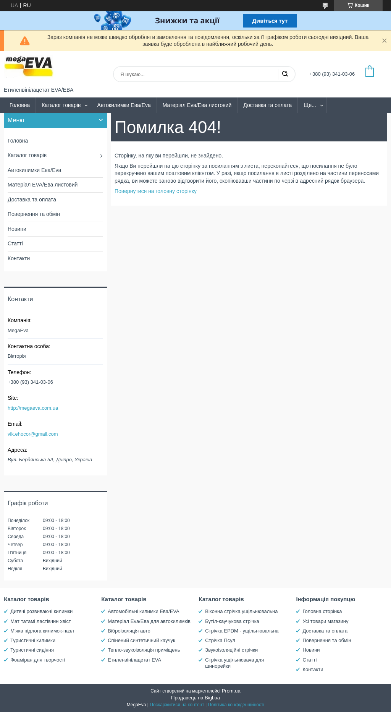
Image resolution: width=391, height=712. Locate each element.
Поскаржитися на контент (177, 704)
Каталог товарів (61, 105)
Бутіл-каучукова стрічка (232, 621)
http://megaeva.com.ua (33, 408)
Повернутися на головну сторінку (156, 191)
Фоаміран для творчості (37, 660)
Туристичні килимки (32, 640)
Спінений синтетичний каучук (141, 640)
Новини (17, 229)
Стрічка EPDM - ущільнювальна (241, 631)
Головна (20, 105)
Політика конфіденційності (236, 704)
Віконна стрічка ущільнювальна (241, 611)
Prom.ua (231, 691)
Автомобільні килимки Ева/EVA (143, 611)
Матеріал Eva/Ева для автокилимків (149, 621)
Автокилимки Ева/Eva (123, 105)
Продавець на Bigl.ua (195, 698)
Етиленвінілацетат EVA (134, 660)
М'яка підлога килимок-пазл (42, 631)
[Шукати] (285, 74)
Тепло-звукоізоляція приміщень (144, 650)
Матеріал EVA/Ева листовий (43, 185)
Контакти (19, 258)
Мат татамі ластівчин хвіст (40, 621)
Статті (15, 243)
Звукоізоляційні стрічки (231, 650)
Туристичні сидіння (32, 650)
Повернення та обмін (34, 214)
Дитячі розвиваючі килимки (41, 611)
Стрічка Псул (220, 640)
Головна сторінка (322, 611)
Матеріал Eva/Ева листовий (197, 105)
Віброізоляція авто (129, 631)
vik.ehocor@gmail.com (33, 434)
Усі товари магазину (325, 621)
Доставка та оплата (267, 105)
